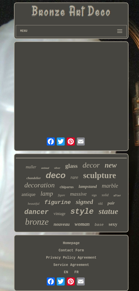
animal (45, 167)
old (100, 203)
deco (56, 175)
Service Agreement (71, 265)
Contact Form (71, 250)
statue (108, 211)
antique (29, 194)
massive (78, 194)
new (111, 165)
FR (76, 272)
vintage (59, 213)
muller (31, 167)
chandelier (33, 178)
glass (71, 166)
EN (66, 272)
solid (105, 195)
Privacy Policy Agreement (71, 258)
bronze (37, 222)
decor (91, 165)
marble (110, 186)
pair (111, 203)
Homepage (71, 243)
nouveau (62, 224)
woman (82, 224)
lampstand (88, 186)
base (99, 225)
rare (74, 177)
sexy (113, 224)
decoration (39, 185)
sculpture (99, 175)
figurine (57, 202)
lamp (46, 193)
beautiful (33, 203)
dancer (36, 212)
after (117, 195)
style (82, 211)
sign (94, 195)
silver (57, 167)
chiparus (67, 187)
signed (84, 201)
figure (61, 195)
